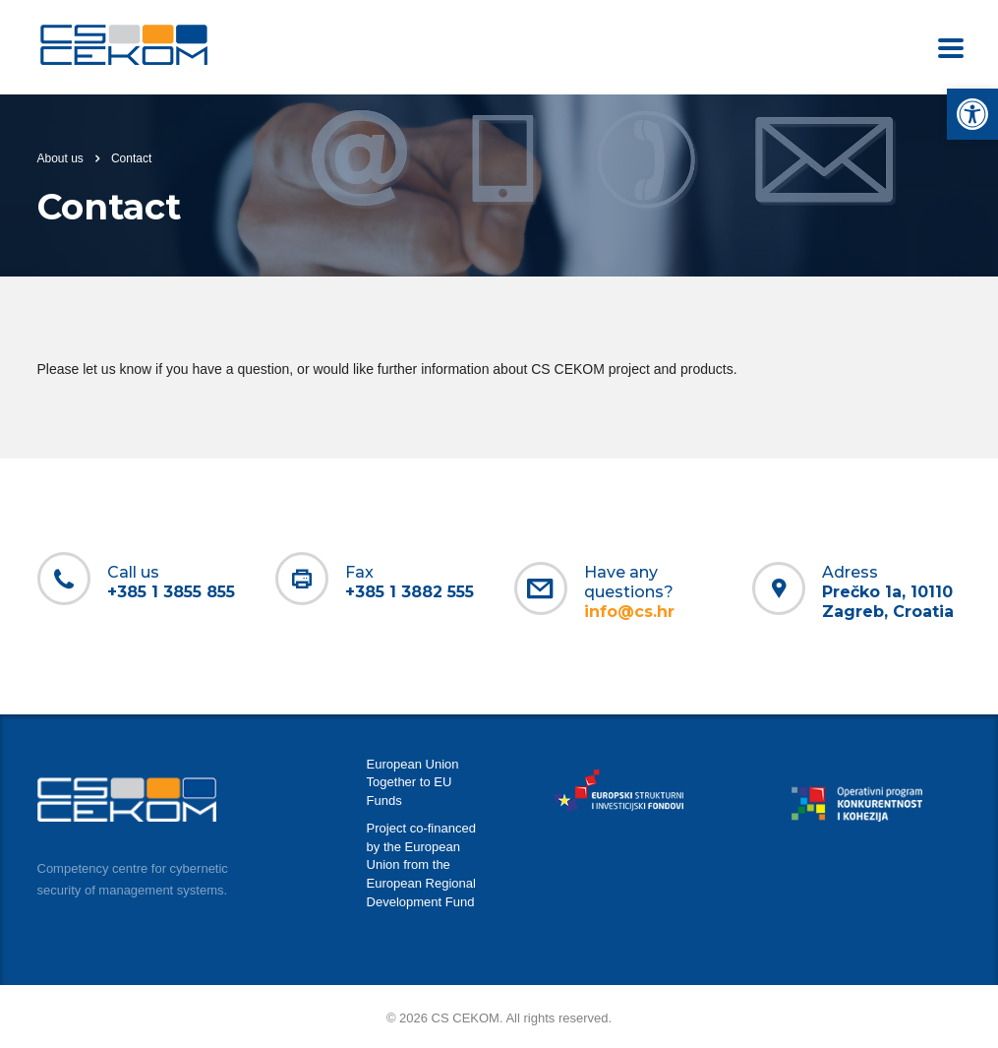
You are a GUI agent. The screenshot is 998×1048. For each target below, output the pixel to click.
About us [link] (60, 158)
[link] (972, 114)
